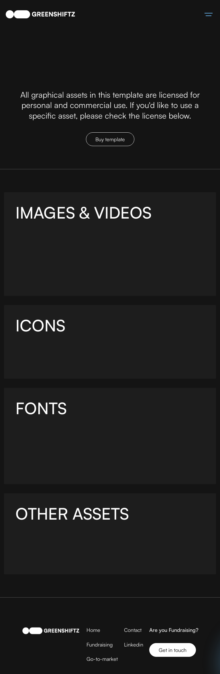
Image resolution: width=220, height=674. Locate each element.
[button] (208, 14)
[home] (40, 14)
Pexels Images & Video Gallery (57, 262)
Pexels (68, 240)
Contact (133, 630)
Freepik (103, 240)
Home (93, 630)
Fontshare (72, 435)
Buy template (110, 139)
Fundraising (100, 644)
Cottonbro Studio (99, 278)
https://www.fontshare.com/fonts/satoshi (71, 466)
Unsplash (43, 240)
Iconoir (61, 353)
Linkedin (133, 644)
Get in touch (172, 650)
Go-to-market (102, 659)
